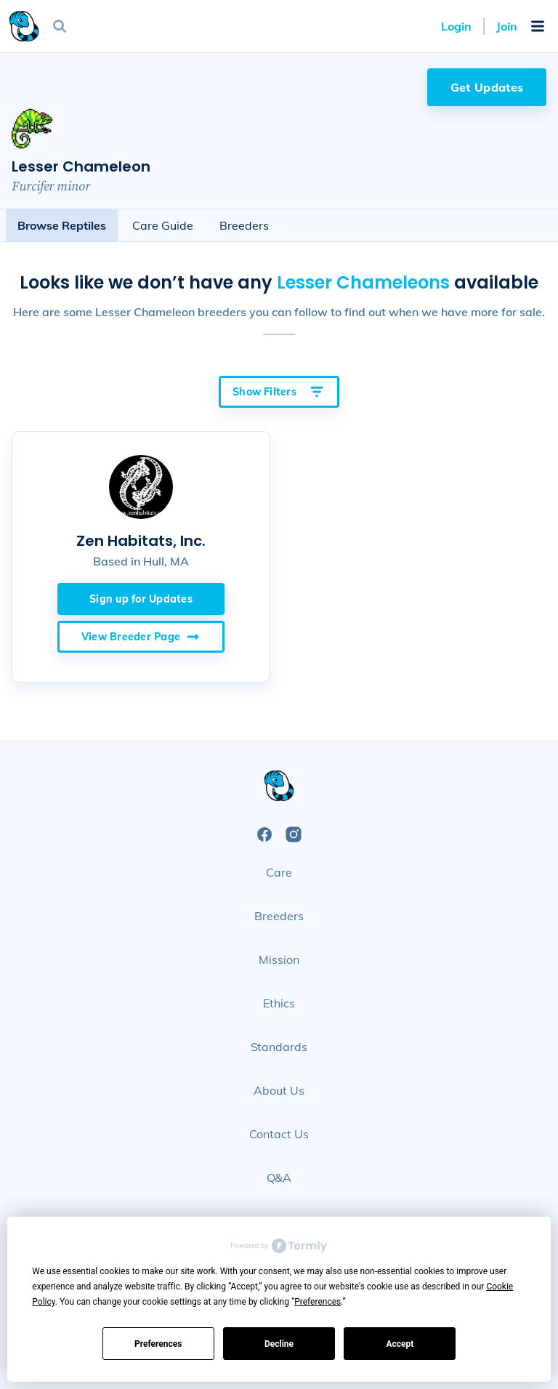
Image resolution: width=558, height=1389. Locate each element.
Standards (279, 1046)
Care (279, 872)
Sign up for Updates (141, 598)
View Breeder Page (141, 636)
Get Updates (487, 87)
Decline (279, 1344)
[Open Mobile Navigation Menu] (538, 26)
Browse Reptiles (61, 225)
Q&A (279, 1177)
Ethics (279, 1003)
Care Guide (162, 225)
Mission (279, 959)
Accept (399, 1344)
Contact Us (279, 1134)
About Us (279, 1090)
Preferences (158, 1344)
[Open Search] (60, 26)
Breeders (244, 225)
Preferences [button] (317, 1302)
